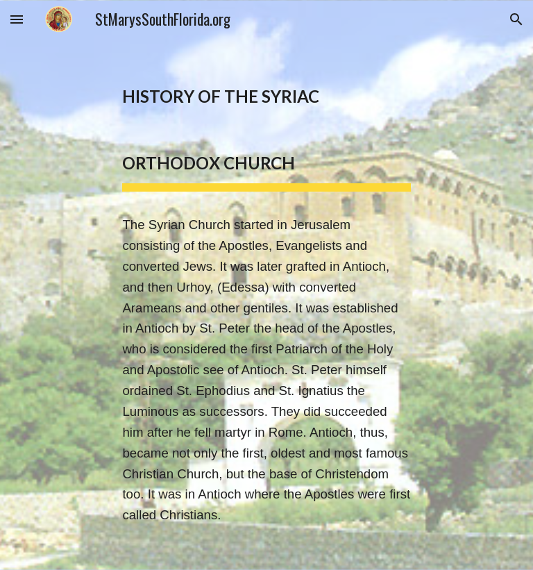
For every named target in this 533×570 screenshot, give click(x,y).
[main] (266, 285)
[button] (16, 19)
